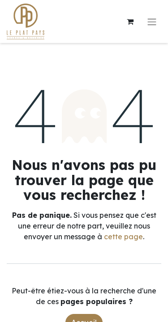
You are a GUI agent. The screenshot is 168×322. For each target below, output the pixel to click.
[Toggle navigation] (151, 21)
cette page (123, 236)
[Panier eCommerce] (130, 21)
